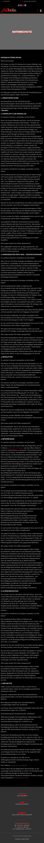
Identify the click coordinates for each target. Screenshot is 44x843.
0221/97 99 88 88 (7, 1)
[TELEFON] (22, 790)
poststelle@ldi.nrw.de (20, 778)
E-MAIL (22, 802)
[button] (37, 10)
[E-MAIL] (22, 799)
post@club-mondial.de (16, 448)
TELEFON (22, 794)
